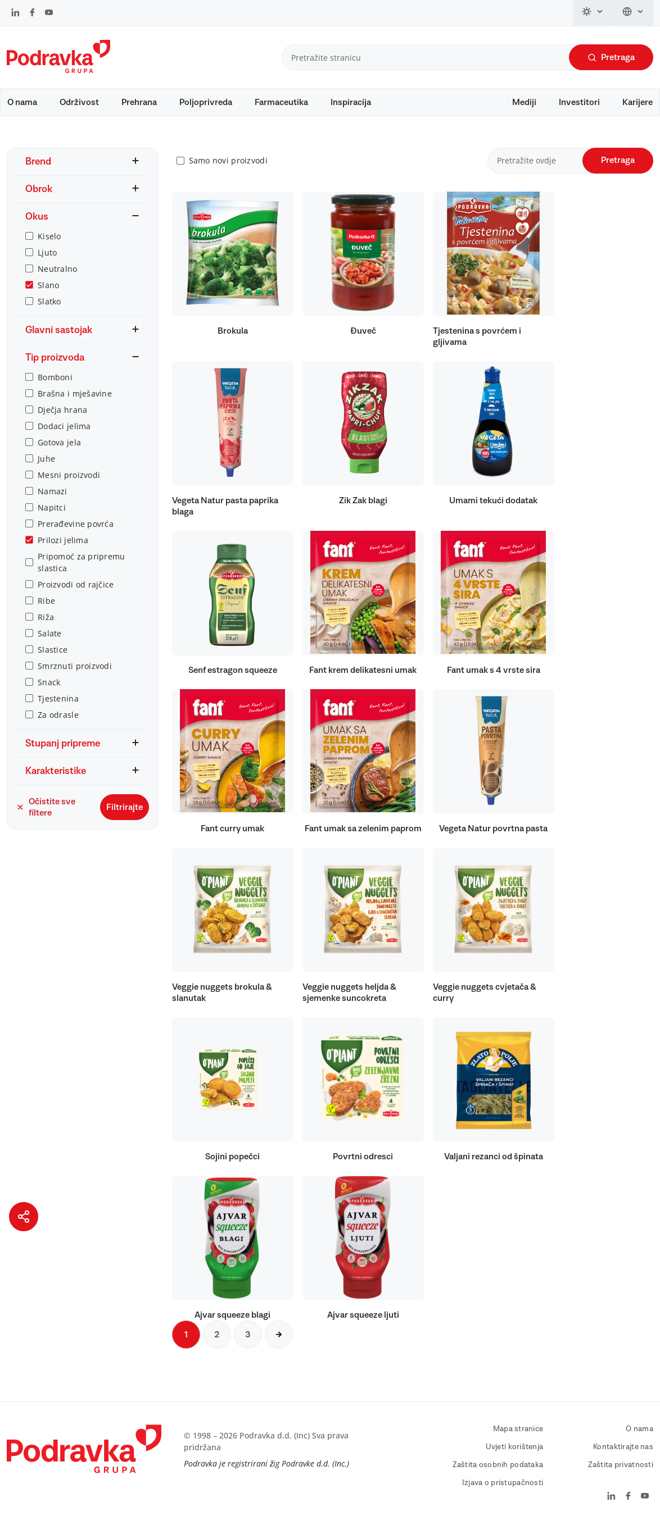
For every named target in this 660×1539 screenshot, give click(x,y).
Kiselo (49, 247)
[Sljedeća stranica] (279, 1345)
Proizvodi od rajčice (76, 595)
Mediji (524, 102)
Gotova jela (59, 453)
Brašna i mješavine (75, 404)
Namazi (52, 502)
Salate (50, 644)
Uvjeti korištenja (515, 1457)
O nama (22, 102)
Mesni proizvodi (69, 485)
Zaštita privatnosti (620, 1475)
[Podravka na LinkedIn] (15, 13)
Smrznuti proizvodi (75, 676)
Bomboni (55, 388)
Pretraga (611, 57)
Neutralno (58, 279)
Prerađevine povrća (76, 534)
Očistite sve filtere (45, 818)
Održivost (79, 102)
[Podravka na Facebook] (32, 13)
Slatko (49, 312)
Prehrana (139, 102)
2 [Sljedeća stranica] (217, 1345)
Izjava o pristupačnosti (502, 1493)
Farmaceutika (281, 102)
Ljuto (47, 263)
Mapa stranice (518, 1440)
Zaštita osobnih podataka (498, 1475)
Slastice (52, 660)
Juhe (46, 469)
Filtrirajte (124, 817)
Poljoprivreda (205, 102)
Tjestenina (58, 709)
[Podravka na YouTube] (49, 13)
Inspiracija (351, 102)
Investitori (579, 102)
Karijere (637, 102)
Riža (46, 627)
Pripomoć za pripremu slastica (81, 573)
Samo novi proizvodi (228, 171)
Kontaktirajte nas (623, 1457)
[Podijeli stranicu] (23, 1216)
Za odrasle (58, 725)
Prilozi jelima (63, 550)
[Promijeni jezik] (633, 13)
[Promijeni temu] (593, 13)
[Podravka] (58, 70)
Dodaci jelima (64, 436)
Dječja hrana (62, 420)
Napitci (52, 518)
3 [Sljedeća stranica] (248, 1345)
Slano (48, 295)
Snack (49, 692)
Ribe (46, 611)
